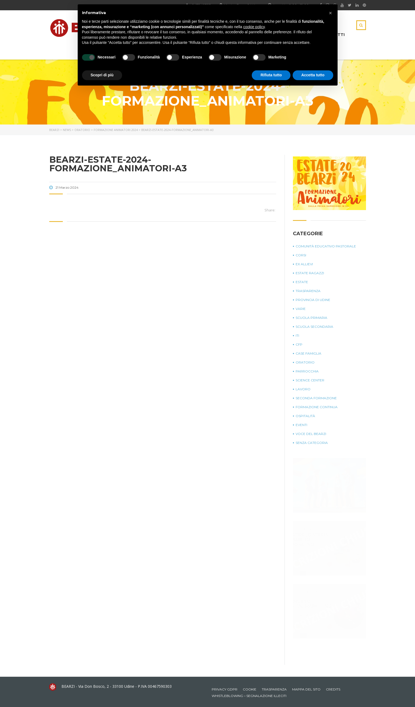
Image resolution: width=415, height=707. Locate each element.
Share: (269, 210)
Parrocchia (307, 371)
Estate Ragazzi (310, 273)
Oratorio (305, 362)
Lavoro (303, 389)
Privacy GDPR (224, 689)
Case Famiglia (308, 353)
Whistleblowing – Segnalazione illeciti (249, 696)
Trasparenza (308, 291)
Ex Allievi (304, 264)
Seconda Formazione (316, 398)
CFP (299, 344)
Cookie (249, 689)
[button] (330, 13)
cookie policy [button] (253, 27)
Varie (301, 309)
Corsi (301, 255)
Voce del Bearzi (311, 434)
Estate (302, 282)
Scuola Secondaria (314, 327)
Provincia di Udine (313, 300)
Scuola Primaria (311, 318)
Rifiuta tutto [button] (271, 75)
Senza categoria (312, 443)
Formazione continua (317, 407)
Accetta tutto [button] (313, 75)
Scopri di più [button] (102, 75)
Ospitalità (305, 416)
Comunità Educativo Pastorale (326, 246)
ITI (297, 335)
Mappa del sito (306, 689)
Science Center (310, 380)
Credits (333, 689)
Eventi (301, 425)
